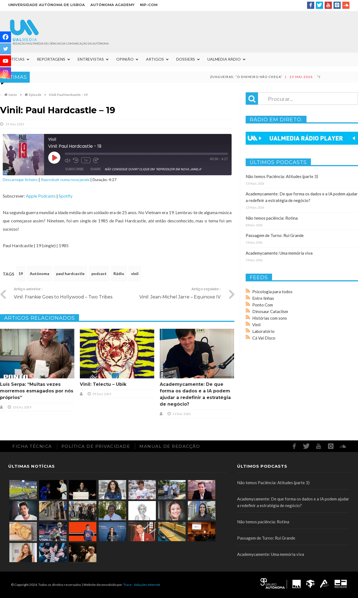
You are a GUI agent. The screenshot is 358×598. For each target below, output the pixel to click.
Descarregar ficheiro (20, 179)
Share (95, 169)
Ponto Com (262, 304)
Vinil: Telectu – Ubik (103, 384)
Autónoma (39, 273)
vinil (135, 273)
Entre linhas (263, 298)
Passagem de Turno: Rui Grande (275, 235)
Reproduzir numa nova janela (65, 179)
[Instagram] (5, 72)
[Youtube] (5, 60)
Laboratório (263, 331)
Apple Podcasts (41, 195)
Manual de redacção (169, 446)
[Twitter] (5, 48)
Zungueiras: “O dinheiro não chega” (263, 77)
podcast (99, 273)
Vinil (256, 324)
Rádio (118, 273)
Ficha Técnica (32, 446)
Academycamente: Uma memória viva (279, 252)
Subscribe (74, 169)
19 (20, 273)
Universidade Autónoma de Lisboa (46, 4)
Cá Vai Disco (263, 337)
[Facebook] (5, 36)
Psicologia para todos (272, 291)
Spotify (65, 195)
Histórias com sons (269, 318)
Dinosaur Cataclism (270, 311)
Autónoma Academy (112, 4)
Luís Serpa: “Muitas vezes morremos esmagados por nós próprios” (36, 391)
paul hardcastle (70, 273)
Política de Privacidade (95, 446)
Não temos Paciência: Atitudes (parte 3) (282, 176)
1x (86, 160)
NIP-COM (149, 4)
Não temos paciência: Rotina (272, 218)
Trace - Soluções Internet (141, 585)
